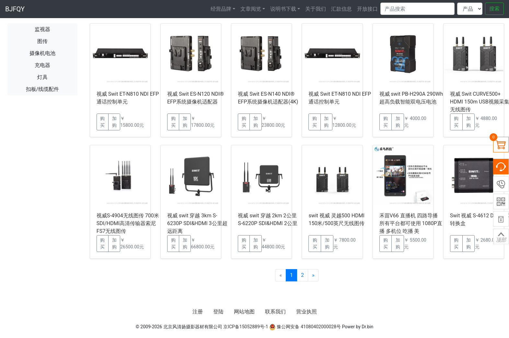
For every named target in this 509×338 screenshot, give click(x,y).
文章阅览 (250, 9)
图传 (42, 41)
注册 (197, 312)
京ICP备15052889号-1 (245, 326)
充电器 (42, 65)
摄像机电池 (42, 53)
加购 (114, 122)
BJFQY (15, 9)
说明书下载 (283, 9)
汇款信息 (341, 9)
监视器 (42, 29)
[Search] (417, 9)
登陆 (218, 312)
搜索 (494, 8)
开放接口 (367, 9)
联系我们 (275, 312)
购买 (102, 122)
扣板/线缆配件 (42, 89)
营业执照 (306, 312)
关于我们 (315, 9)
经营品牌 (221, 9)
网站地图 (244, 312)
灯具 (42, 77)
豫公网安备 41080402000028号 (305, 326)
